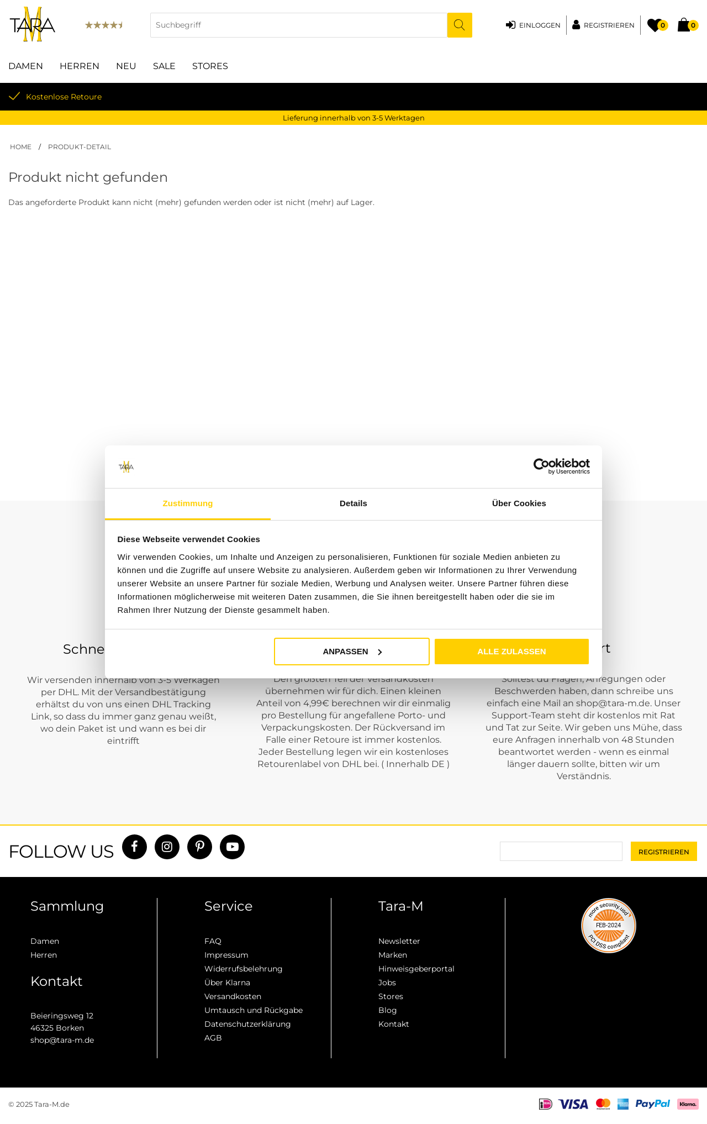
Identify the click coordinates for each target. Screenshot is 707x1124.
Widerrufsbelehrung (243, 969)
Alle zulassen (511, 651)
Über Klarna (227, 983)
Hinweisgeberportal (416, 969)
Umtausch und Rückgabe (253, 1010)
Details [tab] (353, 503)
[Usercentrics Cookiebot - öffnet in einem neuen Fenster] (541, 467)
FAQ (212, 941)
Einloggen (540, 25)
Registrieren (609, 25)
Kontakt (393, 1024)
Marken (392, 955)
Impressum (226, 955)
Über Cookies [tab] (519, 503)
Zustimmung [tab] (188, 503)
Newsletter (399, 941)
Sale (164, 66)
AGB (213, 1038)
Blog (387, 1010)
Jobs (387, 983)
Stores (210, 66)
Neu (126, 66)
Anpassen (352, 650)
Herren (79, 66)
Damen (25, 66)
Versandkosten (232, 996)
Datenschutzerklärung (247, 1024)
